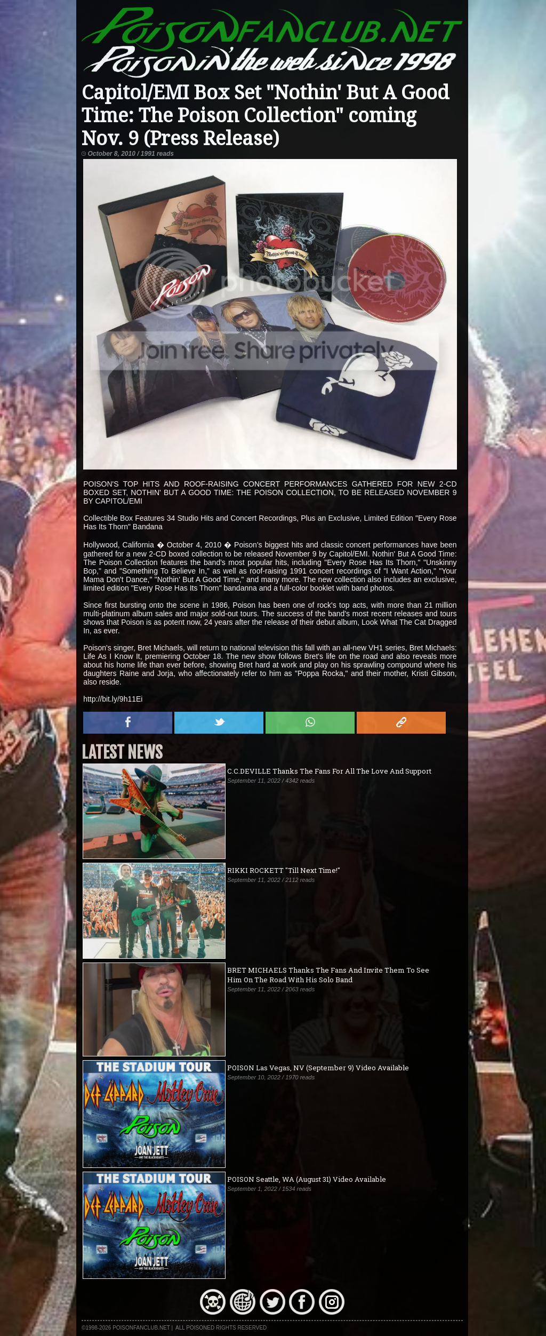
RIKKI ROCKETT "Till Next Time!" (283, 870)
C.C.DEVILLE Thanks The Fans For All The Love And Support (329, 771)
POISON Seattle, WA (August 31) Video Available (306, 1179)
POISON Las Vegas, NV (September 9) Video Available (318, 1067)
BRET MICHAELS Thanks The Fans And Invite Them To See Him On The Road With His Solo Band (328, 974)
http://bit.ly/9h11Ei (112, 699)
